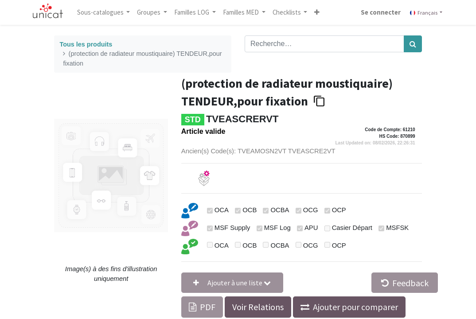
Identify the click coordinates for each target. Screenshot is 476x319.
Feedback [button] (405, 282)
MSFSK (397, 227)
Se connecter (381, 12)
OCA (222, 210)
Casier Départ (352, 227)
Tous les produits (85, 44)
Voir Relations (258, 306)
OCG (310, 210)
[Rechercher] (413, 43)
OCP (339, 210)
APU (311, 227)
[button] (317, 12)
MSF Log (277, 227)
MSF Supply (232, 227)
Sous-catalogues (101, 12)
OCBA (280, 210)
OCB (249, 210)
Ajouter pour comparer (355, 306)
